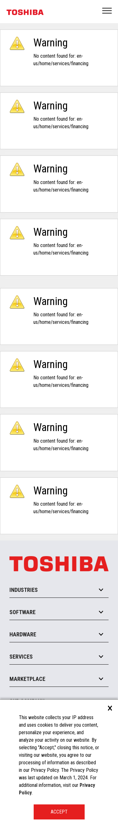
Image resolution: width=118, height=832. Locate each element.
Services (21, 656)
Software (22, 612)
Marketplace (27, 679)
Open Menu (107, 11)
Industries (23, 590)
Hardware (22, 634)
